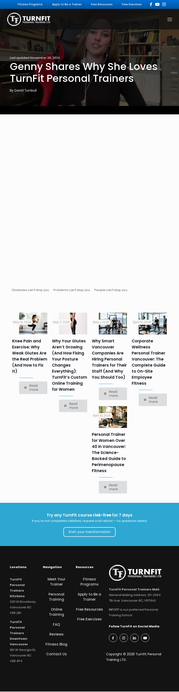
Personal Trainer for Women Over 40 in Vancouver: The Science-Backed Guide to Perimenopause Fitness (109, 453)
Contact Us (56, 654)
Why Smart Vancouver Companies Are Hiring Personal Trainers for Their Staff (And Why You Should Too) (109, 360)
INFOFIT (114, 610)
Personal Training (56, 597)
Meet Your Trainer (56, 582)
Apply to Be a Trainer (89, 597)
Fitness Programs (89, 582)
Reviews (56, 634)
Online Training (56, 612)
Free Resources (89, 609)
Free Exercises (89, 619)
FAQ (56, 624)
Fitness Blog (56, 644)
